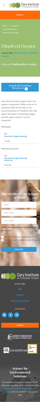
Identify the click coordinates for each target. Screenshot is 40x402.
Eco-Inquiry (15, 26)
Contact (20, 295)
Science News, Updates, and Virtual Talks (21, 241)
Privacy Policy (10, 388)
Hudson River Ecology (10, 33)
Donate (20, 15)
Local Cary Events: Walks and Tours (21, 237)
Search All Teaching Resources (20, 86)
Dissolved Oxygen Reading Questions (15, 159)
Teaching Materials (10, 29)
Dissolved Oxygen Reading (15, 136)
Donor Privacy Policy (20, 301)
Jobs (20, 289)
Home (5, 26)
